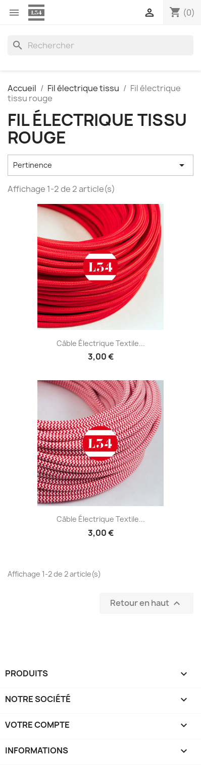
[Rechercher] (100, 45)
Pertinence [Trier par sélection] (100, 165)
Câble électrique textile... (101, 343)
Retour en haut (146, 603)
